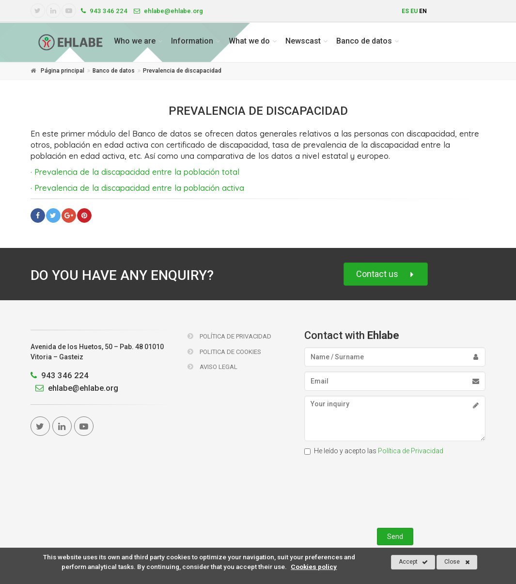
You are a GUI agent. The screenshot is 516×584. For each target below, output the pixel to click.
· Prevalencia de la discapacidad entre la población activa (137, 188)
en (423, 11)
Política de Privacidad (229, 336)
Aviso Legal (212, 366)
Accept (413, 562)
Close (457, 562)
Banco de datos (364, 41)
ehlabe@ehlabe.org (74, 388)
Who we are (135, 41)
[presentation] (395, 489)
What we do (249, 41)
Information (192, 41)
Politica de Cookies (224, 351)
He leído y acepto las (373, 451)
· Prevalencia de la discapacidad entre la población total (135, 172)
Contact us (385, 274)
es (405, 11)
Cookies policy (314, 566)
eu (414, 11)
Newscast (303, 41)
